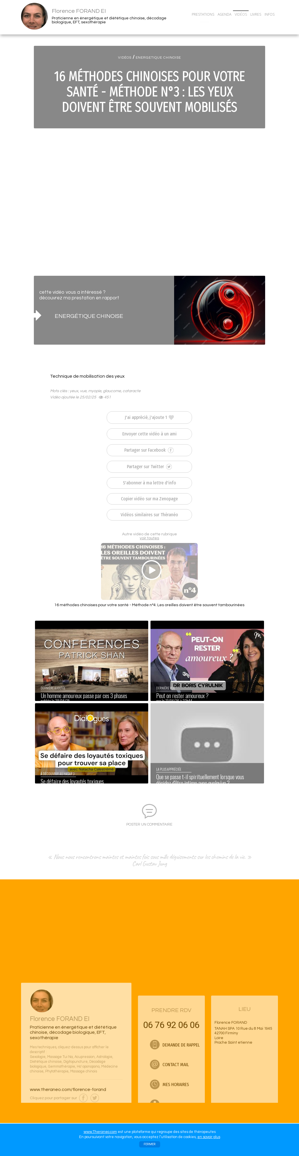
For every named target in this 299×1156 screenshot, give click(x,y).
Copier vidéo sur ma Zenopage (149, 498)
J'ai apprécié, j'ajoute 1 (149, 417)
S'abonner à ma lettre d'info (149, 483)
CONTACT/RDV (204, 22)
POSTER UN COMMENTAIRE (149, 824)
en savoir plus (208, 1137)
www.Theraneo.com (100, 1132)
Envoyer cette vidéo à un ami (149, 434)
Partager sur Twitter (149, 467)
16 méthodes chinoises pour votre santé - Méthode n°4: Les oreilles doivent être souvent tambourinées (149, 605)
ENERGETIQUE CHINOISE (158, 57)
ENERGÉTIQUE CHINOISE (89, 316)
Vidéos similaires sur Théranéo (149, 514)
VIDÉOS (124, 57)
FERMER (150, 1144)
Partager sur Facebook (149, 450)
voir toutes (149, 538)
